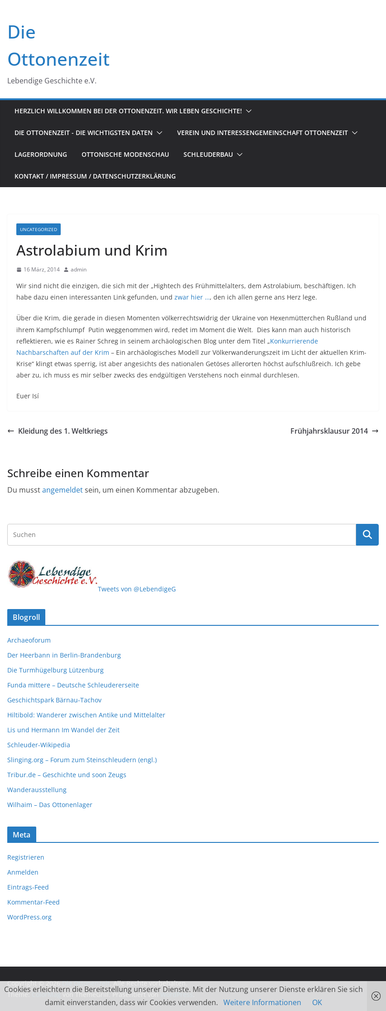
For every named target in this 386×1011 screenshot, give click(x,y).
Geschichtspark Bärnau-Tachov (54, 700)
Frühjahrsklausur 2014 (334, 431)
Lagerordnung (40, 154)
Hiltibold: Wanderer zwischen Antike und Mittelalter (86, 715)
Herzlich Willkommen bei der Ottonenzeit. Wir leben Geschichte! (128, 110)
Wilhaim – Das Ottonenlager (49, 804)
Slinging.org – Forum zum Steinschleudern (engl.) (82, 759)
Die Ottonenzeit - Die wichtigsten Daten (83, 132)
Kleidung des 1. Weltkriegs (57, 431)
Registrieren (25, 857)
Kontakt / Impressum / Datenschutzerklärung (95, 176)
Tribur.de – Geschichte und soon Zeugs (66, 774)
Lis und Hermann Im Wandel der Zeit (63, 730)
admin (79, 269)
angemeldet (62, 490)
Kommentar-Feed (33, 902)
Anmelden (23, 872)
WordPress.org (29, 917)
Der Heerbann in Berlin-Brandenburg (64, 655)
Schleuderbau (208, 154)
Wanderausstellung (37, 789)
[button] (247, 111)
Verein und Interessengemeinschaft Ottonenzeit (262, 132)
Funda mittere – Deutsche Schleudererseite (73, 685)
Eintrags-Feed (28, 887)
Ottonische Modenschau (125, 154)
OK (317, 1002)
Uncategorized (38, 229)
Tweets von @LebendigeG (137, 589)
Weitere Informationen (262, 1002)
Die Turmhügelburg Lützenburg (55, 670)
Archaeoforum (29, 640)
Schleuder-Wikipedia (38, 744)
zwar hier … (192, 297)
